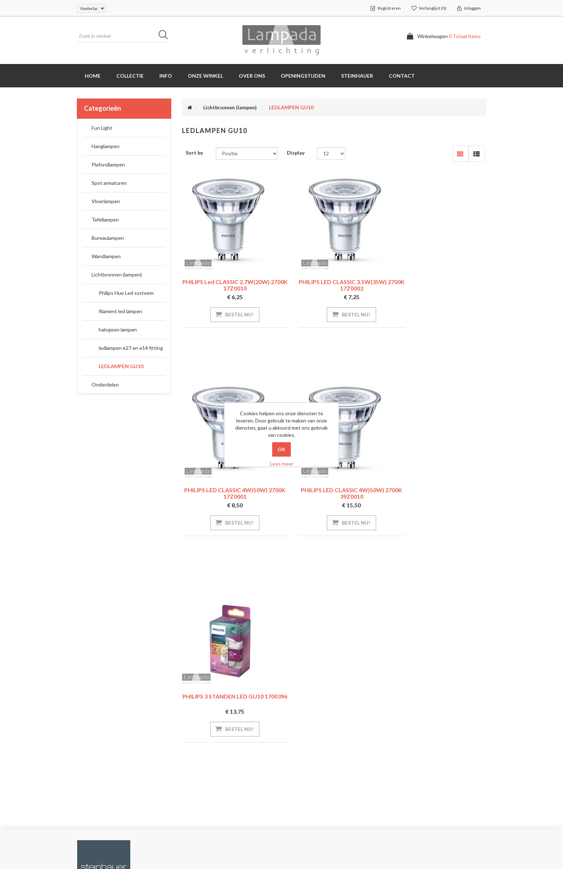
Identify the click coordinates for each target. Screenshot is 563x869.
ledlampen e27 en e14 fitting (131, 348)
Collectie (130, 76)
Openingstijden (303, 76)
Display (295, 153)
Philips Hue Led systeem (126, 293)
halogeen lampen (118, 329)
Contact (402, 76)
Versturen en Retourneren (320, 750)
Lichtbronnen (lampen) (117, 274)
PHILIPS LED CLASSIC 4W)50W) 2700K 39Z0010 (229, 493)
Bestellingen (94, 750)
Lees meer (281, 464)
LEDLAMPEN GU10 (121, 366)
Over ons (252, 76)
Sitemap (194, 764)
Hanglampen (106, 146)
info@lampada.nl (431, 736)
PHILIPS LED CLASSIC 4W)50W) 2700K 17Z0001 (439, 285)
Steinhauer (357, 76)
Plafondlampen (108, 164)
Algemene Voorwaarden (317, 779)
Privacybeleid (304, 764)
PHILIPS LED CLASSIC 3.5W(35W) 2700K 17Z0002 (334, 285)
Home (93, 76)
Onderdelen (105, 384)
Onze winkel (205, 76)
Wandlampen (106, 256)
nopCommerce (121, 842)
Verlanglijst (92, 793)
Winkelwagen (95, 779)
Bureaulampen (108, 238)
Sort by (194, 153)
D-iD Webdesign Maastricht (455, 842)
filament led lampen (120, 311)
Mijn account (94, 736)
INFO (165, 76)
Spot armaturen (109, 183)
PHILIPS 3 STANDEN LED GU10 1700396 (333, 491)
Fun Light (102, 128)
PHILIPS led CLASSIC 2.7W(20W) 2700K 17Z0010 (229, 285)
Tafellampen (105, 219)
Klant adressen (97, 764)
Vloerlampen (106, 201)
